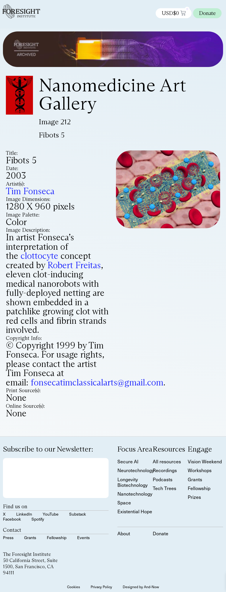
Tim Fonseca (30, 191)
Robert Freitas (74, 265)
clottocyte (39, 255)
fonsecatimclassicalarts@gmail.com (97, 382)
